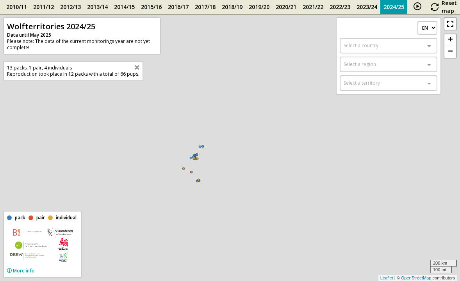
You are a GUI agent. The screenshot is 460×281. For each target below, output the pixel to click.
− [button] (450, 52)
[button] (450, 24)
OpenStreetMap (416, 278)
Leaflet (386, 278)
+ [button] (450, 40)
